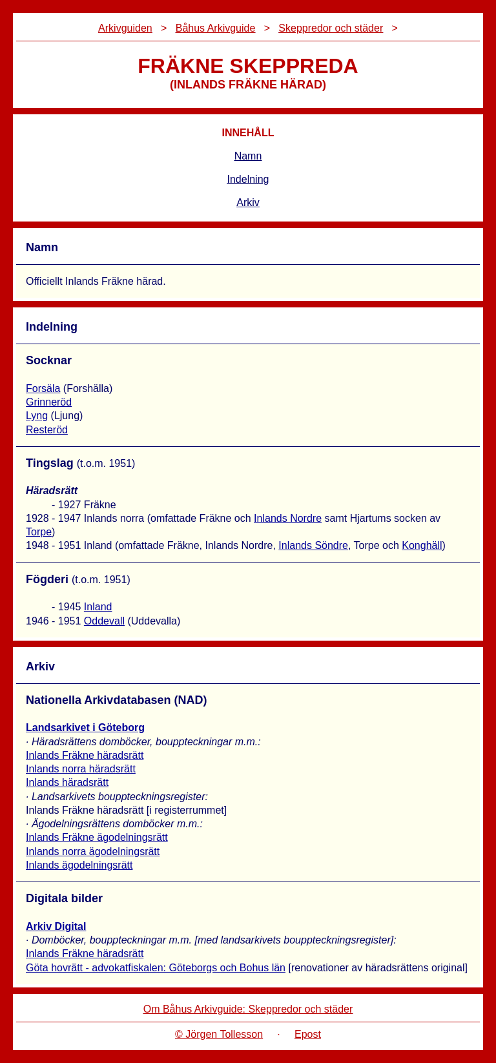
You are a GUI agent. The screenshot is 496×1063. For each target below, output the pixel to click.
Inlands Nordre (288, 518)
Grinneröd (49, 402)
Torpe (39, 531)
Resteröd (47, 429)
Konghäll (422, 545)
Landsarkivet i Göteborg (85, 727)
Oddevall (104, 620)
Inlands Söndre (313, 545)
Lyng (37, 415)
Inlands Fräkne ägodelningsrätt (97, 837)
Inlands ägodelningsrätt (79, 865)
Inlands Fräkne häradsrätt (84, 755)
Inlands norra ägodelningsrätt (93, 851)
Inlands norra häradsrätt (81, 768)
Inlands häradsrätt (67, 782)
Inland (98, 606)
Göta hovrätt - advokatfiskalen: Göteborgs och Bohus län (155, 967)
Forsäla (43, 388)
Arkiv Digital (56, 926)
